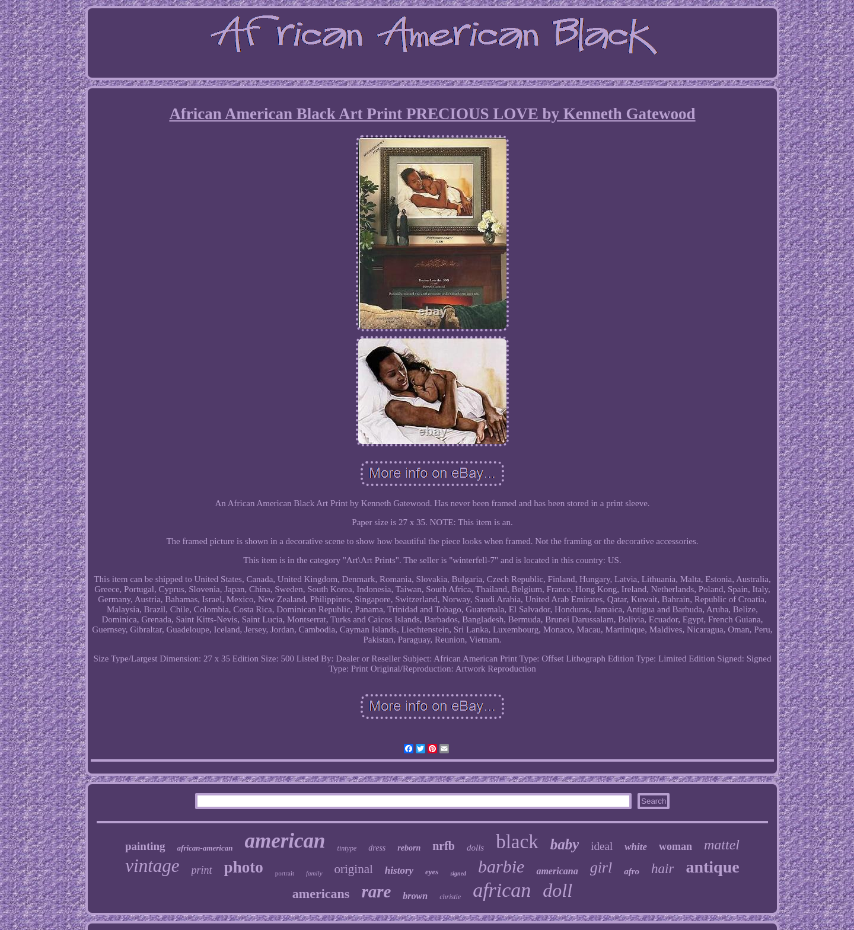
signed (458, 873)
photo (243, 867)
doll (557, 890)
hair (662, 868)
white (635, 846)
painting (145, 846)
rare (376, 891)
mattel (722, 844)
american (284, 840)
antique (712, 867)
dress (376, 847)
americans (321, 893)
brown (415, 896)
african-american (205, 847)
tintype (347, 848)
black (517, 841)
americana (557, 871)
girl (601, 867)
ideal (602, 846)
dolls (475, 847)
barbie (501, 866)
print (202, 870)
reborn (408, 847)
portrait (284, 873)
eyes (431, 871)
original (353, 869)
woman (675, 846)
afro (631, 871)
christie (450, 897)
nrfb (443, 845)
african (502, 890)
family (314, 873)
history (399, 870)
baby (564, 844)
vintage (152, 865)
